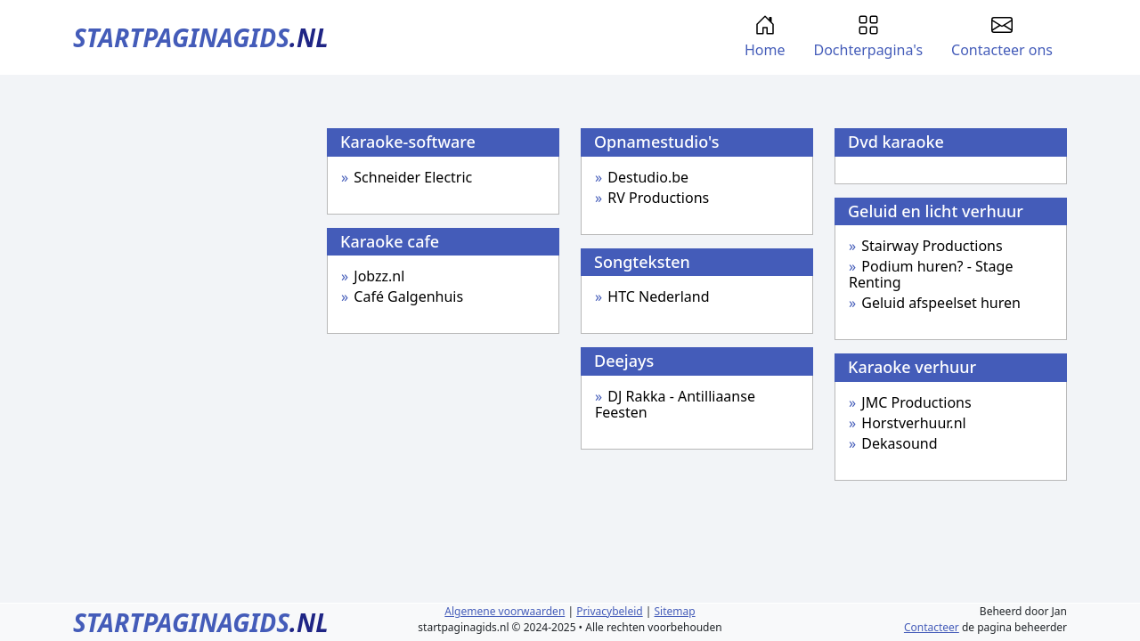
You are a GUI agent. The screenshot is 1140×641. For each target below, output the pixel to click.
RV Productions (658, 197)
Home (765, 37)
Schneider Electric (413, 177)
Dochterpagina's (868, 37)
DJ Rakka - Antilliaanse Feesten (675, 404)
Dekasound (899, 443)
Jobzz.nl (379, 276)
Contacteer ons (1002, 37)
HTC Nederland (658, 296)
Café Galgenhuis (408, 296)
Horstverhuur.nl (913, 423)
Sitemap (675, 611)
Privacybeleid (609, 611)
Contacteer (931, 627)
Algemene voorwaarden (504, 611)
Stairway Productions (931, 246)
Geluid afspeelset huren (941, 302)
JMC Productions (916, 402)
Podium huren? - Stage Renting (931, 274)
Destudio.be (647, 177)
